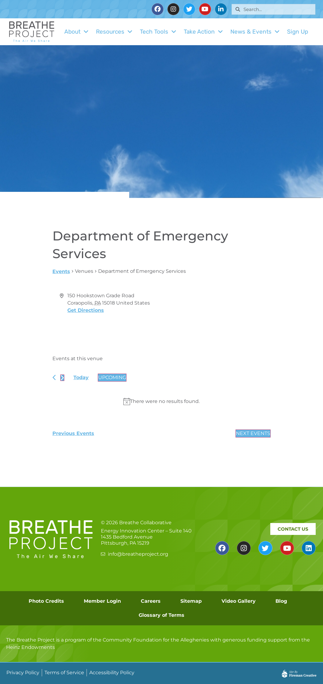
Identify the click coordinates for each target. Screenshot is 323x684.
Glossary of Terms (161, 615)
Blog (281, 601)
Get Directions (85, 310)
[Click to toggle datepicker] (112, 378)
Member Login (102, 601)
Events (61, 271)
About (76, 32)
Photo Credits (46, 601)
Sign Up (297, 31)
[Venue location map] (215, 315)
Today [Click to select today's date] (81, 377)
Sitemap (191, 601)
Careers (151, 601)
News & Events (255, 32)
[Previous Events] (54, 377)
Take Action (203, 32)
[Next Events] (62, 378)
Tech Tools (158, 32)
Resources (114, 32)
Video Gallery (239, 601)
